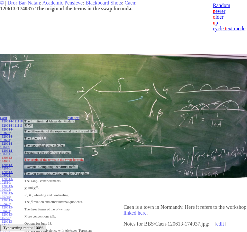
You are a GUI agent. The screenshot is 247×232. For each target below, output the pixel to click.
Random (221, 5)
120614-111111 (12, 125)
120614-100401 (6, 151)
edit (220, 224)
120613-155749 (6, 194)
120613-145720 (6, 215)
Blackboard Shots (104, 2)
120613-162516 (6, 179)
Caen (129, 2)
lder (218, 17)
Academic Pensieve (62, 2)
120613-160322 (6, 186)
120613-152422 (6, 201)
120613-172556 (6, 165)
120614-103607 (6, 130)
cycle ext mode (229, 28)
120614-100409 (6, 144)
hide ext (73, 118)
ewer (219, 11)
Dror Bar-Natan (23, 2)
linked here (135, 213)
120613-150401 (6, 208)
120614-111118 (12, 121)
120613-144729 (6, 222)
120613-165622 (6, 172)
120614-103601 (6, 137)
